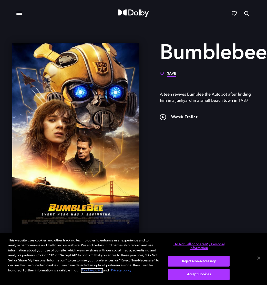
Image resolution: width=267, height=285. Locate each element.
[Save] (168, 75)
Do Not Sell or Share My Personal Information (198, 246)
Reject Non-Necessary (199, 261)
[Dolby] (133, 13)
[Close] (258, 258)
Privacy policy (121, 270)
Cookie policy (92, 270)
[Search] (246, 13)
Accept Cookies (199, 274)
